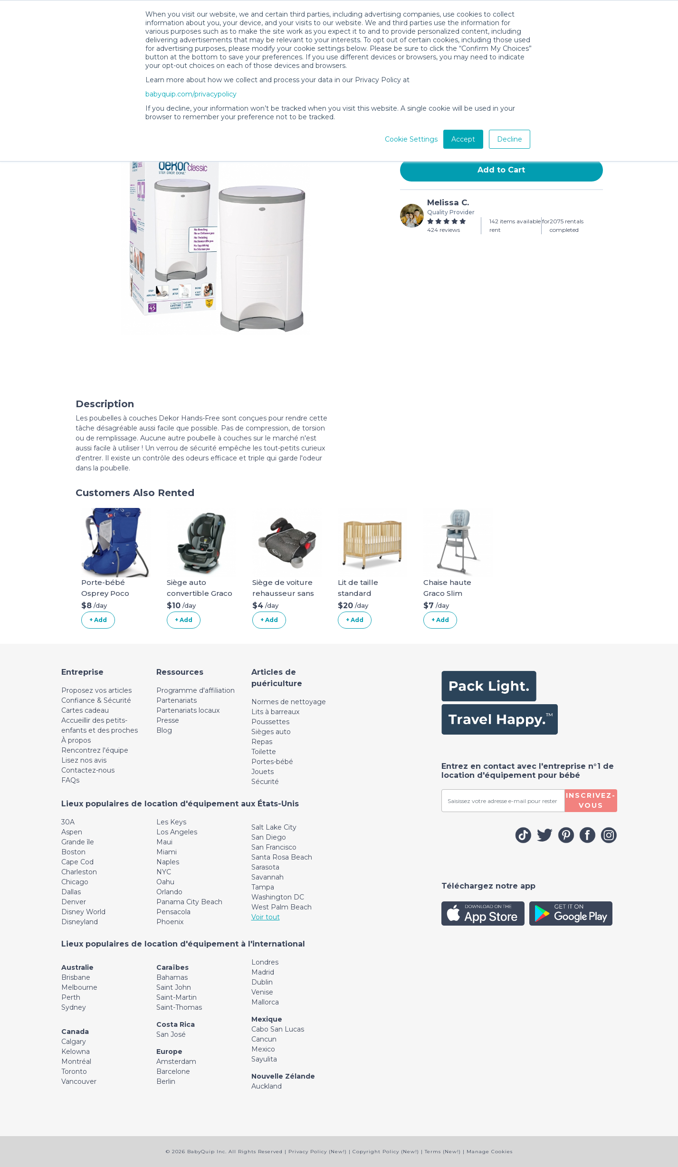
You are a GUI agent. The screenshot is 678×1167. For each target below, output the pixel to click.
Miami (166, 852)
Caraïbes (172, 967)
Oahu (165, 882)
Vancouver (78, 1081)
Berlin (165, 1081)
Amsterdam (176, 1061)
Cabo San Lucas (277, 1029)
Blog (164, 730)
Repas (261, 741)
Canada (75, 1031)
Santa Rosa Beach (281, 857)
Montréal (76, 1061)
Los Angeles (176, 832)
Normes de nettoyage (288, 702)
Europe (169, 1051)
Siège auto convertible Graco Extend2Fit (199, 593)
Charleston (79, 872)
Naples (167, 862)
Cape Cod (77, 862)
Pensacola (173, 912)
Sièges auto (271, 731)
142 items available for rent (519, 225)
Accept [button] (463, 139)
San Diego (268, 837)
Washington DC (277, 897)
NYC (163, 872)
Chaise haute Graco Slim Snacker (447, 593)
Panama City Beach (189, 902)
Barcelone (173, 1071)
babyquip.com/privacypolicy (191, 94)
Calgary (73, 1041)
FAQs (70, 780)
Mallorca (265, 1002)
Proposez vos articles (96, 690)
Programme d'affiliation (195, 690)
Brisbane (75, 977)
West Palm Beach (281, 907)
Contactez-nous (88, 770)
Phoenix (169, 922)
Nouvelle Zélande (283, 1076)
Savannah (267, 877)
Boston (73, 852)
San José (171, 1034)
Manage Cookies (490, 1151)
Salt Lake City (273, 827)
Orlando (169, 892)
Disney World (83, 912)
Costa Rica (175, 1024)
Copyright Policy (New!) (386, 1151)
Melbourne (79, 987)
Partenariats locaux (188, 710)
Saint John (173, 987)
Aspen (71, 832)
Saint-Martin (176, 997)
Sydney (73, 1007)
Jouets (262, 771)
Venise (262, 992)
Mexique (266, 1019)
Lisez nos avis (83, 760)
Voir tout (265, 917)
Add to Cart (501, 169)
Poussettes (270, 721)
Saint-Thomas (179, 1007)
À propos (76, 740)
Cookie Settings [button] (411, 139)
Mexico (263, 1049)
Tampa (262, 887)
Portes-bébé (272, 761)
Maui (164, 842)
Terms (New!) (443, 1151)
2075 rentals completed (566, 225)
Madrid (262, 972)
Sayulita (264, 1059)
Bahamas (172, 977)
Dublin (262, 982)
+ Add (98, 619)
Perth (70, 997)
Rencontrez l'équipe (94, 750)
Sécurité (265, 781)
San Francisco (273, 847)
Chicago (74, 882)
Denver (73, 902)
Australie (77, 967)
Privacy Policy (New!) (317, 1151)
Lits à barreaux (275, 712)
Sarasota (265, 867)
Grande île (77, 842)
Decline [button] (509, 139)
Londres (264, 962)
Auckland (266, 1086)
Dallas (71, 892)
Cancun (264, 1039)
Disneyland (79, 922)
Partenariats (176, 700)
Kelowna (75, 1051)
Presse (167, 720)
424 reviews (443, 229)
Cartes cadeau (85, 710)
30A (68, 822)
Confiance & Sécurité (96, 700)
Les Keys (171, 822)
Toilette (263, 751)
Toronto (74, 1071)
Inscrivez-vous (591, 800)
